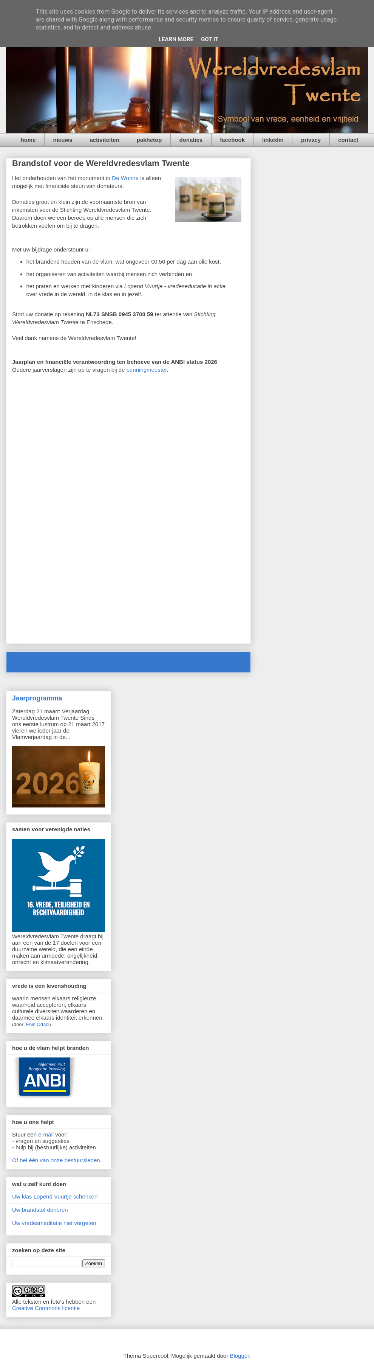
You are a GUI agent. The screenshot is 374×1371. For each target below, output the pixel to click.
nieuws (63, 140)
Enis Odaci (37, 1024)
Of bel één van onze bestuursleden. (57, 1160)
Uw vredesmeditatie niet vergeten (54, 1223)
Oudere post (226, 662)
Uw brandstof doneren (40, 1209)
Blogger (239, 1355)
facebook (232, 140)
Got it (209, 39)
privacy (311, 140)
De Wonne (125, 178)
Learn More (176, 39)
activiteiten (104, 140)
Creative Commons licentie (46, 1308)
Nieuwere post (34, 662)
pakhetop (149, 140)
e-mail (46, 1134)
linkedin (273, 140)
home (28, 140)
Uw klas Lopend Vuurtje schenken (54, 1196)
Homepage (131, 662)
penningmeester (147, 369)
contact (348, 140)
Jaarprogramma (37, 698)
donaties (190, 140)
